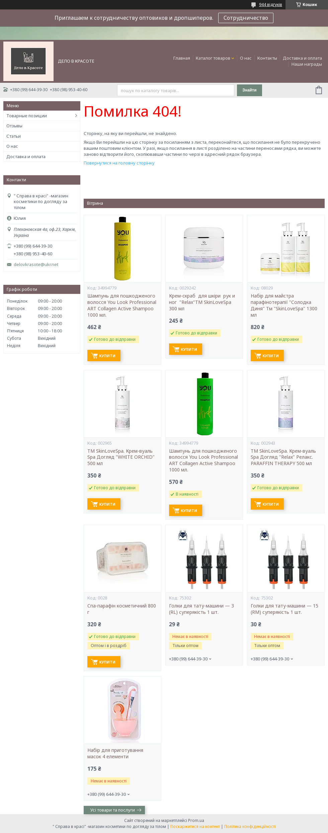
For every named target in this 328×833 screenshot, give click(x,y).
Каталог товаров (213, 58)
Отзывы (14, 126)
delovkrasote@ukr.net (36, 264)
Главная (181, 58)
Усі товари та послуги (112, 810)
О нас (246, 58)
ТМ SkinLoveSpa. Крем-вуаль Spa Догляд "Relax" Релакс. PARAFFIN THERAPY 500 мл (283, 457)
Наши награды (307, 64)
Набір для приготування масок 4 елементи (115, 753)
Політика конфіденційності (250, 826)
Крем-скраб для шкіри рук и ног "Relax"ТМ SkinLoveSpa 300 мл (202, 302)
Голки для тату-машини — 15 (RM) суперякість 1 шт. (284, 609)
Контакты (267, 58)
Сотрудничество (246, 17)
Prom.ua (196, 820)
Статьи (13, 136)
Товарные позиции (26, 116)
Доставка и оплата (302, 58)
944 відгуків (270, 4)
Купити (107, 355)
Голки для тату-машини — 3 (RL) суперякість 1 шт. (201, 609)
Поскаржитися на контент (195, 826)
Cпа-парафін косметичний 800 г (121, 609)
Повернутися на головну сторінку (119, 163)
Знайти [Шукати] (249, 90)
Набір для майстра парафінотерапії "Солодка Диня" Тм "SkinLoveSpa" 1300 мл (284, 305)
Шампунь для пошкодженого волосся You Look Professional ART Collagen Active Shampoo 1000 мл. (121, 305)
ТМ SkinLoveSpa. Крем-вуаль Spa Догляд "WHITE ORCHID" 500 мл (121, 457)
